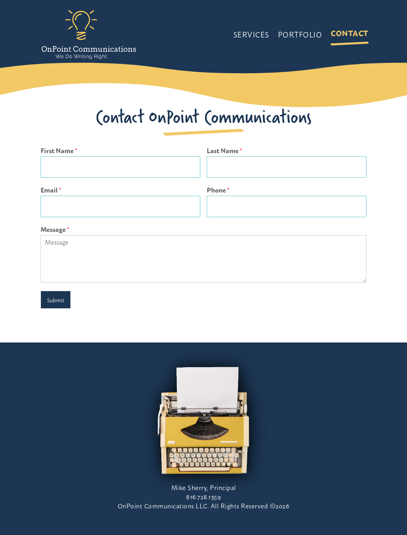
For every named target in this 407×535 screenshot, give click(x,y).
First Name (59, 150)
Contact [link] (349, 33)
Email (51, 190)
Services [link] (251, 34)
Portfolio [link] (300, 34)
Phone (218, 190)
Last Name (224, 150)
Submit (55, 299)
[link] (89, 34)
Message (55, 229)
